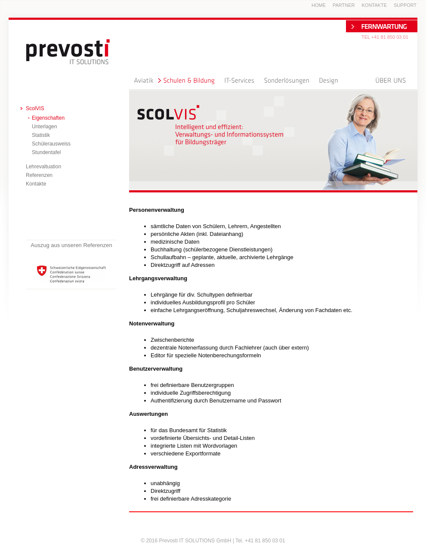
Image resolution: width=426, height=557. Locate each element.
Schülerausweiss (51, 144)
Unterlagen (44, 127)
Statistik (41, 135)
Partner (344, 5)
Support (405, 5)
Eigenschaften (48, 118)
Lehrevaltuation (43, 167)
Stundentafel (46, 152)
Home (319, 5)
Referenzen (39, 175)
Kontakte (36, 184)
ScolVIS (35, 108)
